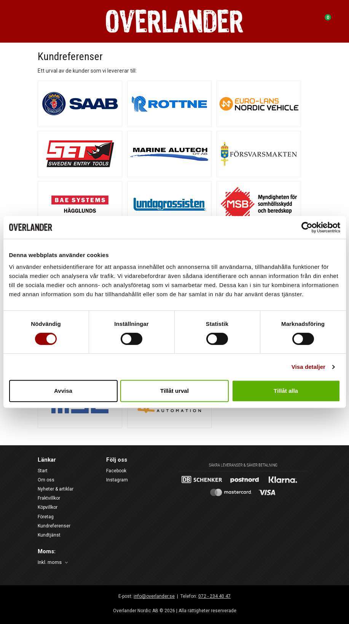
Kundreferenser (54, 526)
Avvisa (63, 390)
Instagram (117, 480)
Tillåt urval (174, 390)
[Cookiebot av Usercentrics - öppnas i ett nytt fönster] (307, 227)
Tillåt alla (286, 390)
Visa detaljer (308, 367)
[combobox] (53, 562)
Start (43, 470)
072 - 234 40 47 (214, 596)
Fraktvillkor (49, 498)
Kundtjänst (49, 535)
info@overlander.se (154, 596)
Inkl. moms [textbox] (50, 562)
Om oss (46, 480)
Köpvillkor (47, 507)
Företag (46, 516)
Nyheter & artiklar (55, 489)
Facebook (116, 470)
